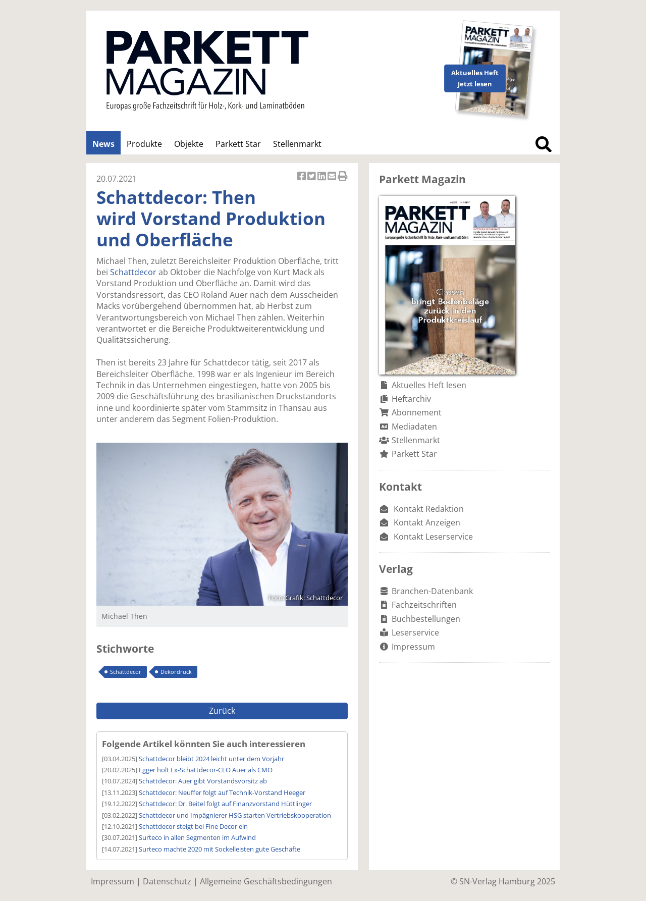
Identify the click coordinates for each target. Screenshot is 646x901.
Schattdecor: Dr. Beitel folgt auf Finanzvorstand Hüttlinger (225, 803)
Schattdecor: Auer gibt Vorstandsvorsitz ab (203, 780)
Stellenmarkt (297, 143)
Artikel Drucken (343, 177)
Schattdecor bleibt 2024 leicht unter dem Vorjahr (211, 758)
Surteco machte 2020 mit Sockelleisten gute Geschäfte (219, 849)
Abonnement (417, 412)
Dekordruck (176, 671)
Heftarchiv (411, 398)
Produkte (144, 143)
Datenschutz (167, 881)
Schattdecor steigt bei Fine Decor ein (193, 826)
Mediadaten (414, 426)
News (103, 143)
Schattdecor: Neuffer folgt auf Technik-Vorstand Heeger (222, 792)
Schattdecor (133, 272)
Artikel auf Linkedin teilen (322, 177)
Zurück (222, 710)
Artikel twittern (312, 177)
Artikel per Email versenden (333, 177)
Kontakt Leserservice (433, 536)
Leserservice (415, 632)
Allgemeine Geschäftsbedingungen (266, 881)
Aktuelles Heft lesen (429, 385)
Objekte (188, 143)
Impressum (413, 646)
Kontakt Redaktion (429, 508)
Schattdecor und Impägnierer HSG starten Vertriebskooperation (235, 815)
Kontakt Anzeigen (427, 522)
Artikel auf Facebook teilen (302, 177)
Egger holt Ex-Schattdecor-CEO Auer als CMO (206, 769)
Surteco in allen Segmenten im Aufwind (197, 837)
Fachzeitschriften (424, 604)
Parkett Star (238, 143)
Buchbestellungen (426, 618)
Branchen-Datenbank (432, 591)
